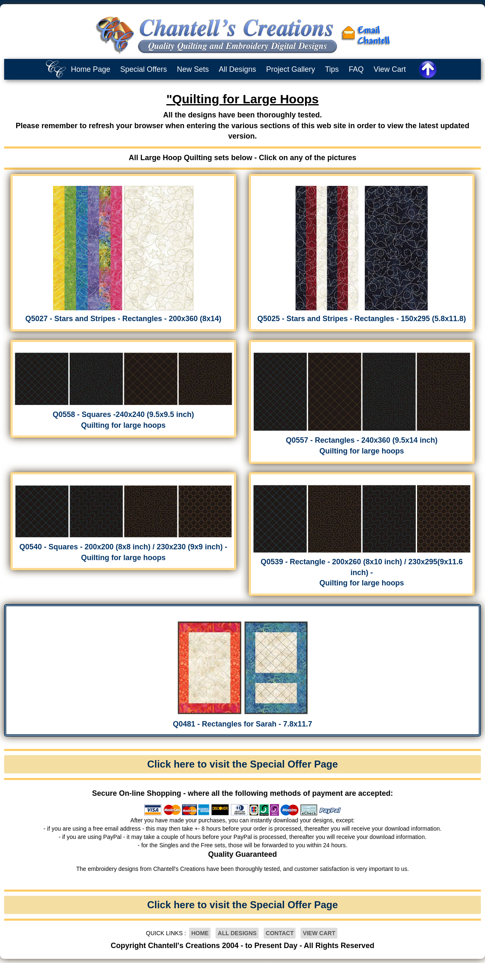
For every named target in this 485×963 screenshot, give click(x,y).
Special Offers (143, 69)
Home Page (90, 69)
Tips (332, 69)
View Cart (389, 69)
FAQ (356, 69)
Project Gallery (290, 69)
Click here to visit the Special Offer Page (242, 764)
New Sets (193, 69)
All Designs (237, 69)
